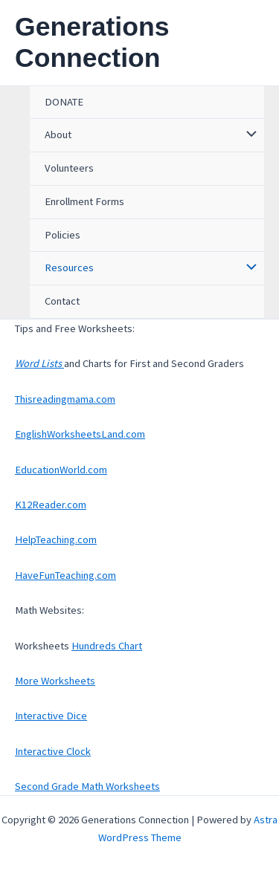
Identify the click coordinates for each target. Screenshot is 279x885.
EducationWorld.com (61, 469)
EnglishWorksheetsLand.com (80, 434)
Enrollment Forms (84, 201)
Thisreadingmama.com (65, 399)
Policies (62, 234)
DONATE (64, 101)
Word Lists (39, 363)
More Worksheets (55, 680)
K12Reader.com (50, 504)
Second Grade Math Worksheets (87, 786)
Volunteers (69, 168)
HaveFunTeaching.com (65, 575)
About (58, 134)
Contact (62, 301)
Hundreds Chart (106, 645)
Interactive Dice (51, 715)
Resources (69, 267)
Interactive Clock (53, 751)
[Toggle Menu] (247, 135)
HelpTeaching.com (56, 539)
